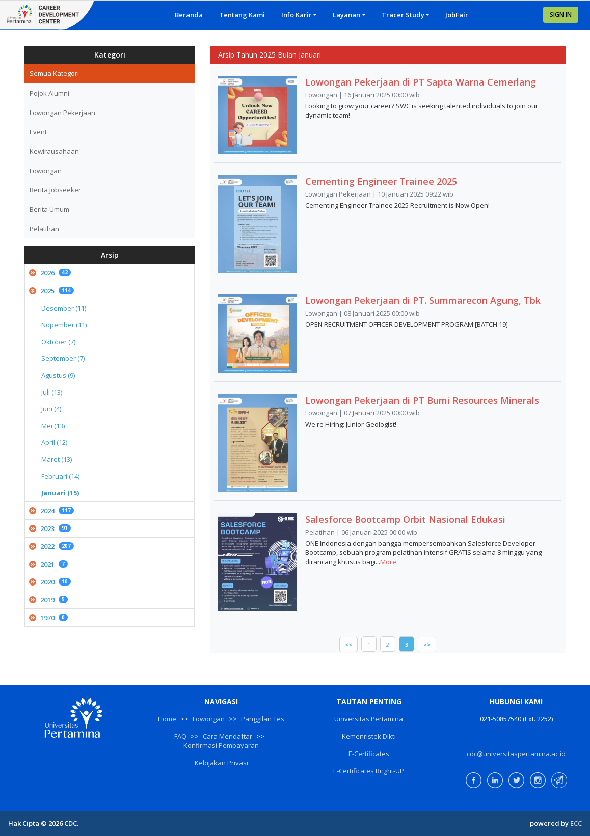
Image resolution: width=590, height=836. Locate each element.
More (388, 561)
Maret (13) (56, 459)
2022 (51, 546)
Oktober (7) (58, 341)
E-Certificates (368, 753)
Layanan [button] (346, 14)
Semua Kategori (54, 73)
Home (167, 718)
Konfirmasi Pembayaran (221, 745)
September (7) (63, 358)
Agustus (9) (58, 375)
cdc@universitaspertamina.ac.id (516, 753)
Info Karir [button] (296, 14)
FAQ (180, 736)
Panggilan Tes (262, 718)
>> (427, 644)
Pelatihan (44, 228)
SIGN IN (561, 14)
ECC (576, 823)
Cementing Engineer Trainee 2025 (381, 181)
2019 (48, 599)
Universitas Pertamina (368, 718)
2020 (50, 582)
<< (348, 644)
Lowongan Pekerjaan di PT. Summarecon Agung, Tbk (423, 300)
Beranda (189, 14)
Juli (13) (51, 392)
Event (38, 131)
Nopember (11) (64, 324)
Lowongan (46, 170)
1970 (48, 617)
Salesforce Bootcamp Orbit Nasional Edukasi (405, 519)
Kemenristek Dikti (369, 736)
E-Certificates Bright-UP (368, 770)
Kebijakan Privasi (221, 762)
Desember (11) (63, 308)
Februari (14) (60, 476)
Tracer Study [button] (403, 14)
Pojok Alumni (49, 93)
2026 (50, 272)
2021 (48, 564)
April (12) (54, 442)
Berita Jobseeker (55, 189)
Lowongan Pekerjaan (62, 112)
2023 (50, 528)
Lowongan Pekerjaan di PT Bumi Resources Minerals (422, 400)
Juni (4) (51, 408)
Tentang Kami (242, 14)
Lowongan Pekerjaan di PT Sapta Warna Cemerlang (420, 82)
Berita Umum (49, 209)
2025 (51, 290)
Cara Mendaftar (227, 736)
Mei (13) (53, 425)
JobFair (456, 14)
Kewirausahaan (54, 151)
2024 (51, 510)
